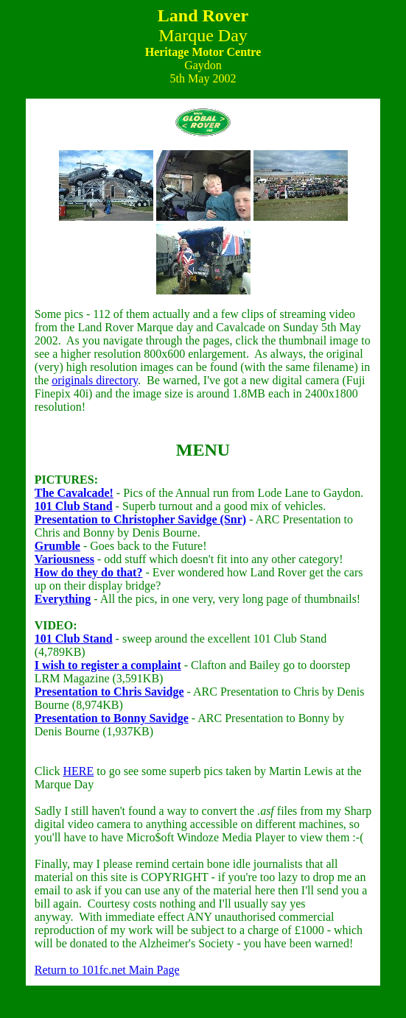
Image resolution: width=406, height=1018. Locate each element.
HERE (78, 771)
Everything (63, 599)
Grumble (57, 546)
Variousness (64, 559)
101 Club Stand (74, 506)
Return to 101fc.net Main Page (107, 970)
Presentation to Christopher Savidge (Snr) (140, 519)
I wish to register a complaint (108, 665)
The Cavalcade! (74, 493)
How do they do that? (89, 572)
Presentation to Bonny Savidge (112, 718)
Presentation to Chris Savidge (109, 691)
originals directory (95, 380)
